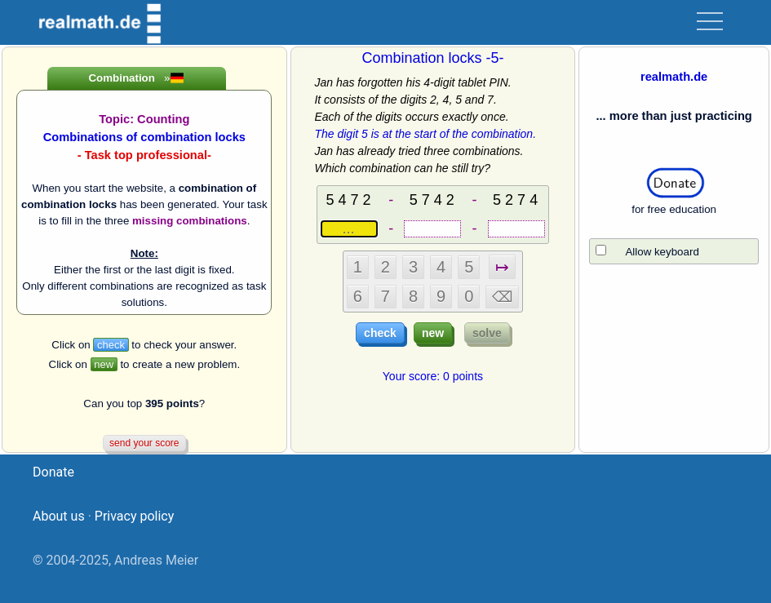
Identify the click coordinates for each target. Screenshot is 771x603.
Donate (53, 472)
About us (59, 516)
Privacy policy (135, 516)
